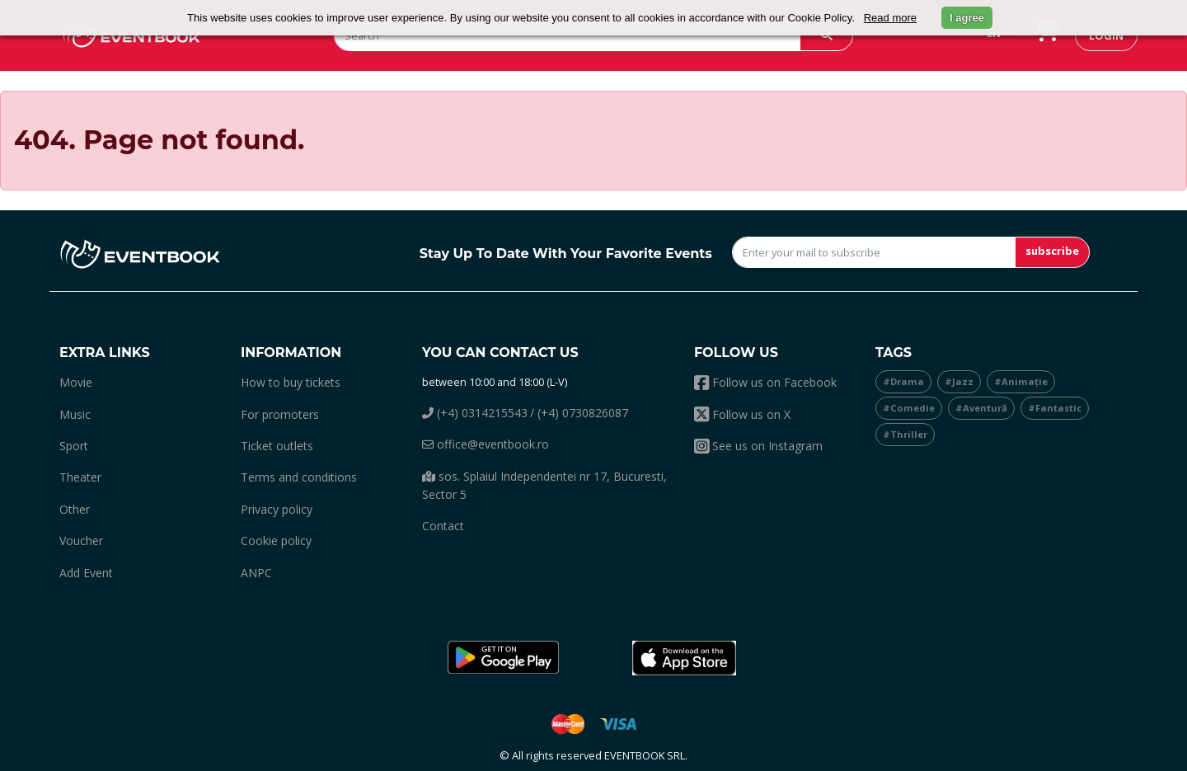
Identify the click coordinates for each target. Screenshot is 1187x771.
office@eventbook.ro (485, 444)
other (74, 509)
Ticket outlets (277, 446)
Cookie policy (276, 540)
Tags (893, 352)
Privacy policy (276, 509)
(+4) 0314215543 (475, 413)
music (75, 414)
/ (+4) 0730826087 (579, 413)
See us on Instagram (758, 446)
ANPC (256, 573)
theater (80, 477)
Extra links (104, 352)
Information (291, 352)
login (1106, 35)
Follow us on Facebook (765, 382)
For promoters (280, 414)
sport (73, 446)
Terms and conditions (299, 477)
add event (86, 573)
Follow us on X (742, 414)
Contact (443, 526)
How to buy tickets (290, 382)
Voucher (81, 540)
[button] (503, 658)
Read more (890, 18)
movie (75, 382)
